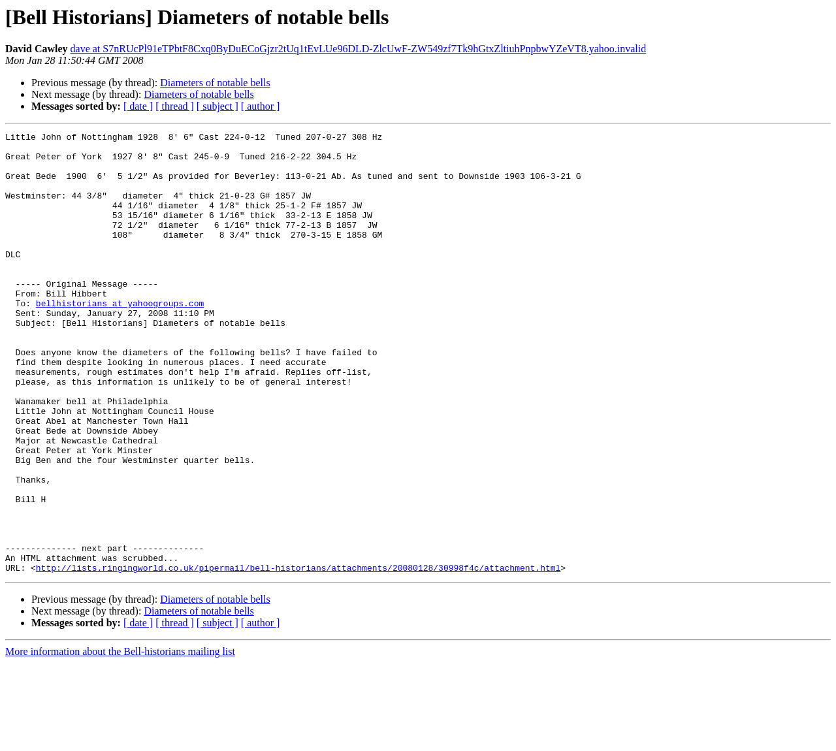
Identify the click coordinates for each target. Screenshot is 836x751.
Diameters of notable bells (215, 82)
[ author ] (260, 106)
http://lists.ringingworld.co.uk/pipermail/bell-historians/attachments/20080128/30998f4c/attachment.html (298, 656)
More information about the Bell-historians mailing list (120, 739)
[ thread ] (174, 106)
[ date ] (138, 106)
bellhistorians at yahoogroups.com (120, 338)
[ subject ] (217, 106)
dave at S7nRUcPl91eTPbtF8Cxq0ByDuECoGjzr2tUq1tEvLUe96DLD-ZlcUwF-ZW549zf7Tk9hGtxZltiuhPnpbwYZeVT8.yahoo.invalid (359, 48)
